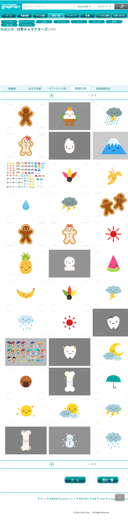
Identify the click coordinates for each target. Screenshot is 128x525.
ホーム (43, 499)
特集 (94, 499)
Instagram (112, 499)
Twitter (102, 499)
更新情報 (53, 499)
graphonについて (68, 499)
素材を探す (83, 499)
